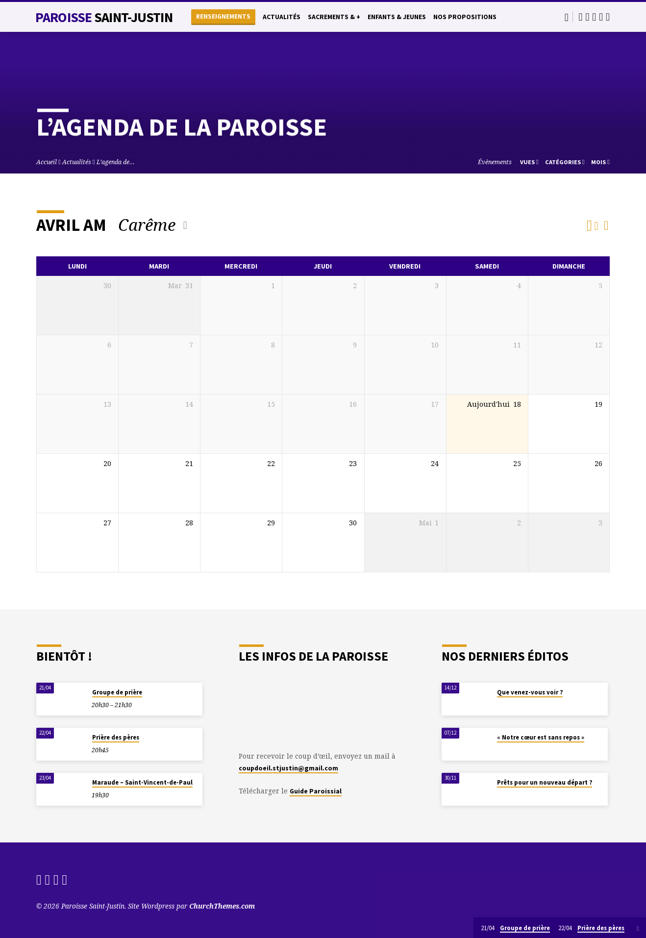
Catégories (565, 162)
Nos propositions (465, 17)
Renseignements (223, 16)
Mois (600, 162)
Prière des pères (115, 737)
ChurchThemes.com (222, 906)
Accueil (46, 162)
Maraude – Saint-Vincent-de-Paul (142, 782)
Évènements (495, 162)
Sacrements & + (334, 17)
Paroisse (104, 17)
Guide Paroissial (316, 791)
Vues (529, 162)
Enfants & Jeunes (397, 17)
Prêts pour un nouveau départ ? (544, 782)
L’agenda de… (116, 162)
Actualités (281, 17)
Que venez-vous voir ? (530, 692)
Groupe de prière (117, 692)
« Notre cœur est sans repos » (540, 737)
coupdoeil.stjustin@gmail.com (288, 768)
